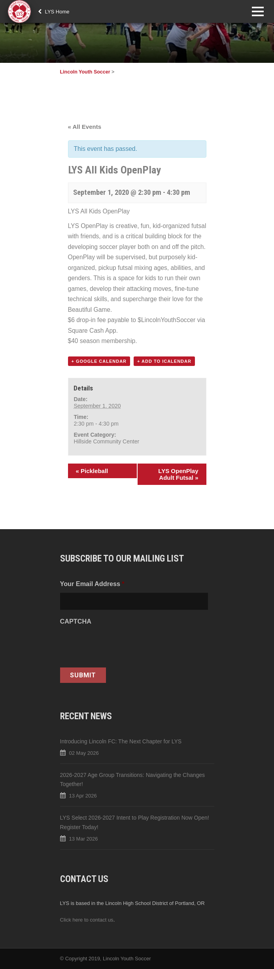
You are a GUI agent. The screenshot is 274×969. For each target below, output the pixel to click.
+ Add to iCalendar (164, 361)
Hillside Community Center (106, 441)
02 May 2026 (84, 753)
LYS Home (54, 12)
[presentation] (120, 645)
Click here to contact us (86, 920)
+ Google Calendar (99, 361)
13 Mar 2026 (83, 839)
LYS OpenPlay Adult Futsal (178, 474)
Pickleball (92, 471)
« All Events (84, 126)
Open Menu (257, 11)
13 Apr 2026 (83, 796)
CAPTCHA (75, 621)
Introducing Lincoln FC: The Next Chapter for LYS (121, 741)
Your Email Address (92, 583)
